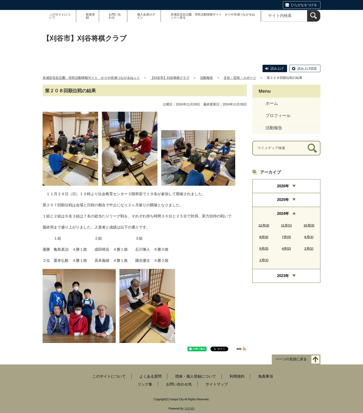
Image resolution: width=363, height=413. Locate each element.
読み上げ (277, 68)
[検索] (313, 16)
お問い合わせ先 (179, 384)
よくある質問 (150, 376)
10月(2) (309, 225)
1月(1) (263, 260)
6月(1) (308, 237)
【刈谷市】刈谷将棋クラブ (169, 78)
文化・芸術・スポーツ (240, 78)
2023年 (283, 276)
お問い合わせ (115, 16)
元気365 (189, 408)
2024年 (283, 214)
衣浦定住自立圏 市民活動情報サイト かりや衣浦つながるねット (91, 78)
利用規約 (237, 376)
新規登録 (90, 16)
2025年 (283, 200)
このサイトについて (59, 16)
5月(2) (263, 248)
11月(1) (286, 225)
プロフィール (278, 115)
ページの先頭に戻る (291, 359)
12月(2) (263, 225)
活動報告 (206, 78)
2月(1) (308, 248)
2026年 (283, 186)
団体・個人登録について (195, 376)
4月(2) (286, 248)
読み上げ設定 (307, 68)
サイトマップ (217, 384)
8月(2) (263, 237)
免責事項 (265, 376)
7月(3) (286, 237)
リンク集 (145, 384)
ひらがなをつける (304, 5)
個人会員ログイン (146, 16)
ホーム (272, 103)
